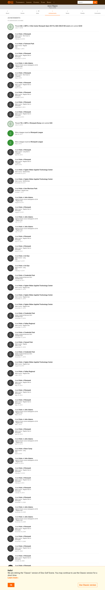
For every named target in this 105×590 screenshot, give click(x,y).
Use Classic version (87, 585)
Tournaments (20, 2)
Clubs (43, 2)
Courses (36, 2)
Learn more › (13, 578)
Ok (11, 585)
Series (49, 2)
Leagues (29, 2)
